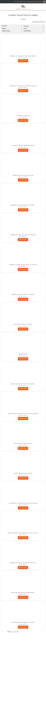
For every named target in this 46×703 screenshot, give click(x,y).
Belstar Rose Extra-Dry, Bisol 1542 (23, 473)
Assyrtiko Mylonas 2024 (23, 115)
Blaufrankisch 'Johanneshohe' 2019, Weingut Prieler (23, 503)
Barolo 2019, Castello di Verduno (23, 324)
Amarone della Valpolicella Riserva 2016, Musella (23, 85)
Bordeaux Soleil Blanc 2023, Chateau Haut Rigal (23, 562)
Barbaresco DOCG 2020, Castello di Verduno (23, 205)
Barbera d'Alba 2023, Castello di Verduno (23, 294)
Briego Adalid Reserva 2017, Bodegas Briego (23, 592)
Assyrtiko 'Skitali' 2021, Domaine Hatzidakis (23, 145)
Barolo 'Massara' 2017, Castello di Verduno (23, 384)
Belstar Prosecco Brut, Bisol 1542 (23, 443)
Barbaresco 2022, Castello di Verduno (23, 175)
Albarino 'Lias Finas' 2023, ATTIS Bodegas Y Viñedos (23, 56)
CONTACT (18, 9)
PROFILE (24, 9)
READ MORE (23, 60)
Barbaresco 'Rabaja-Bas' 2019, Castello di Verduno (23, 264)
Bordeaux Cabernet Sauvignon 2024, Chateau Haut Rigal (23, 533)
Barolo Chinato (23, 354)
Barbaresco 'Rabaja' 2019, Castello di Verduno (22, 234)
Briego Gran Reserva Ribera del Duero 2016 (23, 622)
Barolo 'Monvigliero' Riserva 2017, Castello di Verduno (23, 413)
